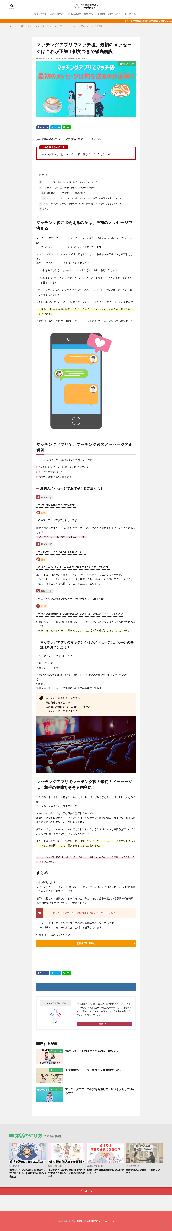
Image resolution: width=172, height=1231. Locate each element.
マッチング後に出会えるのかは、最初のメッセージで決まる (68, 182)
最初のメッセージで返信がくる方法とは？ (63, 193)
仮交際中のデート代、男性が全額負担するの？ (93, 1070)
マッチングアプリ (60, 58)
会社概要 (101, 13)
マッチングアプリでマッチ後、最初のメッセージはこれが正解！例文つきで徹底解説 (69, 26)
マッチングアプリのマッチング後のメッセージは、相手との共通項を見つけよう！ (81, 198)
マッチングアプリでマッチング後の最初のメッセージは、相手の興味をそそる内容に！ (80, 204)
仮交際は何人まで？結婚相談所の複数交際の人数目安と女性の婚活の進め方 (66, 1173)
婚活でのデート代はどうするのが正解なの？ (92, 1050)
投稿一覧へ (103, 1024)
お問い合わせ (114, 13)
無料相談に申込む (86, 943)
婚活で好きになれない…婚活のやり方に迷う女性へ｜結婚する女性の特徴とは (27, 1173)
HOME (14, 26)
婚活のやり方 (26, 26)
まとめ (44, 209)
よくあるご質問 (74, 13)
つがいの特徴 (40, 13)
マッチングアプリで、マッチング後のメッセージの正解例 (67, 187)
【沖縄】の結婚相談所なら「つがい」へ (95, 1221)
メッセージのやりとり (76, 58)
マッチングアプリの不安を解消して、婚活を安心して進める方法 (100, 1091)
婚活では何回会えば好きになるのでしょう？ (105, 1171)
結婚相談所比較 (57, 13)
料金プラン (89, 13)
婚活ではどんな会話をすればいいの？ (143, 1171)
